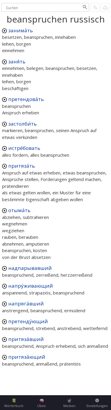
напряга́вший (26, 303)
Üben (41, 403)
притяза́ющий (26, 356)
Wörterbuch (13, 403)
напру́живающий (30, 285)
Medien (69, 403)
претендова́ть (26, 99)
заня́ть (16, 61)
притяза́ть (21, 165)
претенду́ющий (28, 321)
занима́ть (20, 30)
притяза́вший (26, 339)
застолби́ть (22, 123)
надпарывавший (30, 268)
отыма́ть (19, 210)
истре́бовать (24, 148)
